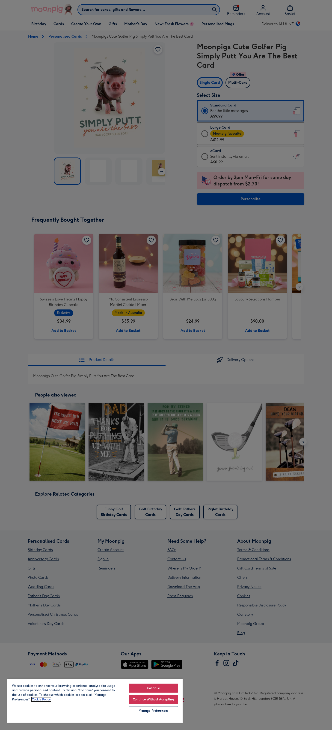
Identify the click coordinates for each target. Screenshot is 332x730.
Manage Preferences (153, 710)
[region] (95, 700)
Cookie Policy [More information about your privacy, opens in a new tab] (41, 699)
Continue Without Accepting (153, 699)
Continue (153, 688)
